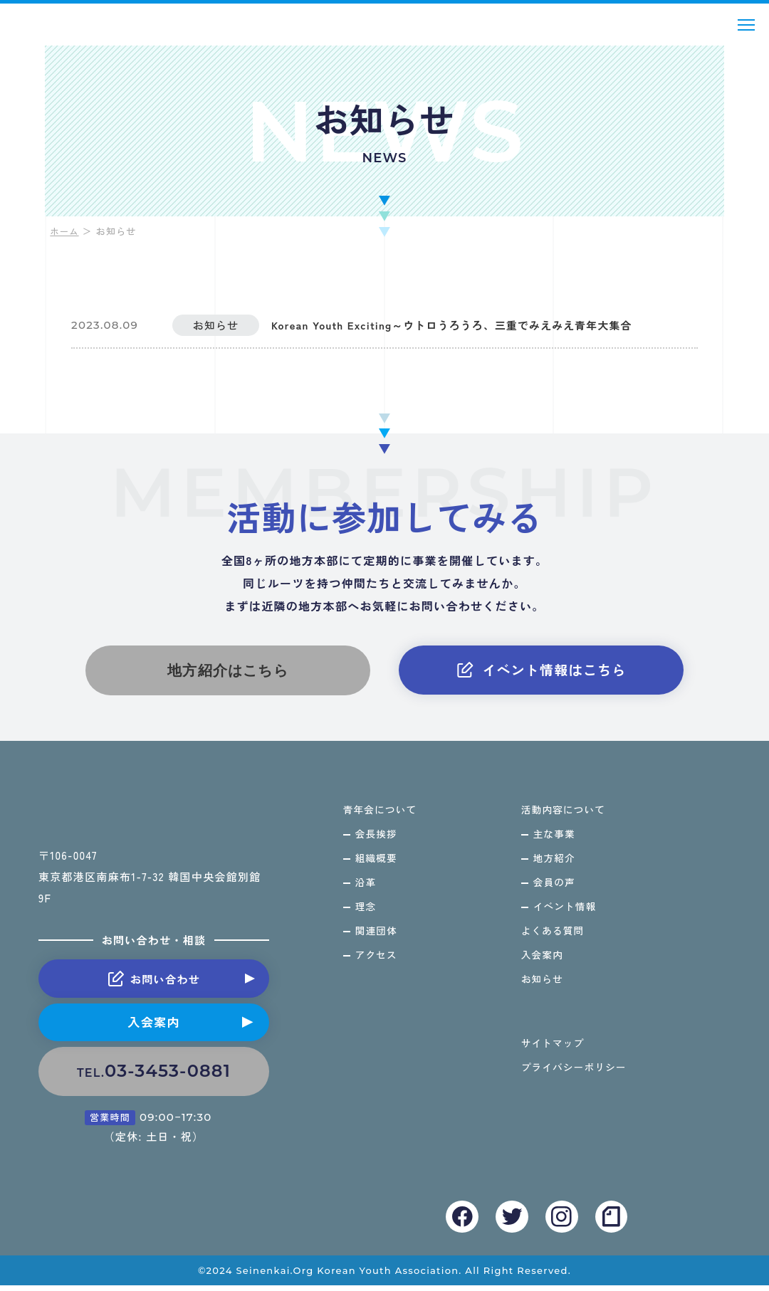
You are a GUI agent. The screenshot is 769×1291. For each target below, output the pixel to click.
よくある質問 (553, 939)
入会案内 (153, 1029)
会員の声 (554, 889)
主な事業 (554, 839)
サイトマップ (553, 1053)
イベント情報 (565, 914)
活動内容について (563, 814)
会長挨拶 (377, 839)
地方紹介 (554, 864)
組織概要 (377, 864)
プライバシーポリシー (574, 1078)
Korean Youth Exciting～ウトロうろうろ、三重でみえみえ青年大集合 (470, 325)
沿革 (366, 889)
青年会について (381, 814)
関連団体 (377, 939)
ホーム (65, 231)
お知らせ (542, 988)
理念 (366, 914)
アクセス (377, 964)
